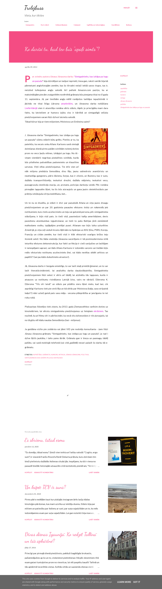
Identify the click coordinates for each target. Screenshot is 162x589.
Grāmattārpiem (60, 25)
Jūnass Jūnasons (126, 101)
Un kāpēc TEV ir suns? (45, 487)
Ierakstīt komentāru (43, 472)
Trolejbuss (34, 7)
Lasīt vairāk (94, 472)
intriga (122, 98)
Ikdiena (127, 25)
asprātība (123, 88)
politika (123, 104)
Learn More (124, 582)
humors (123, 95)
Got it (136, 582)
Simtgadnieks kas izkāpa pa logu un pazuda (135, 107)
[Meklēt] (127, 8)
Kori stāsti (43, 25)
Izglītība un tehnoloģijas (95, 25)
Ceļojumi (75, 25)
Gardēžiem (114, 25)
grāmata (123, 91)
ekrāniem (98, 311)
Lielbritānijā (31, 108)
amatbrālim (67, 103)
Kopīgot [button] (124, 76)
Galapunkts (28, 25)
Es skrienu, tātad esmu (45, 440)
